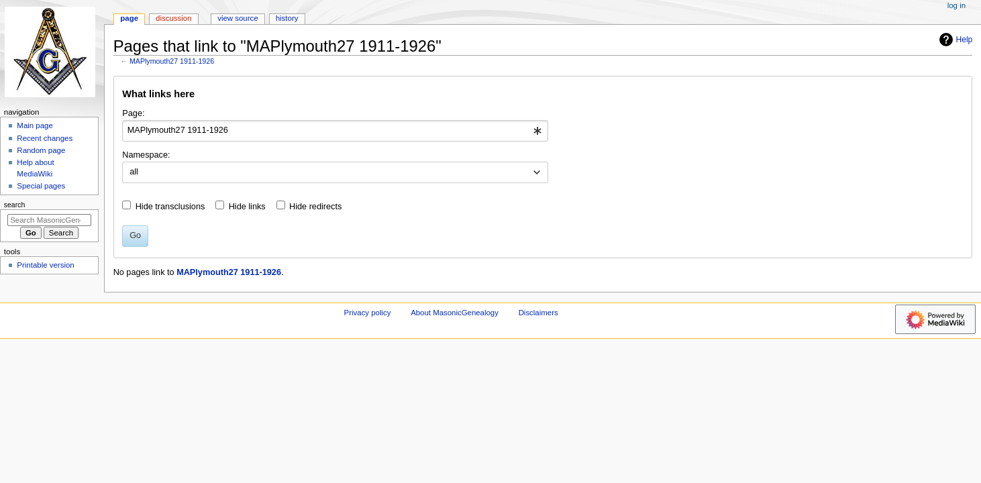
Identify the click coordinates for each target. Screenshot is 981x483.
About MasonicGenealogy (455, 313)
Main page (35, 125)
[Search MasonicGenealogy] (49, 220)
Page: (133, 113)
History (287, 18)
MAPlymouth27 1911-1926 (172, 61)
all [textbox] (134, 171)
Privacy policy (367, 313)
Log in (956, 5)
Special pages (41, 186)
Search (14, 205)
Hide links (247, 206)
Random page (41, 150)
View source (237, 18)
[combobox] (335, 131)
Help (954, 39)
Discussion (173, 18)
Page (129, 18)
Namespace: (146, 155)
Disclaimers (538, 313)
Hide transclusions (170, 206)
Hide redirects (315, 206)
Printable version (45, 265)
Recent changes (44, 138)
